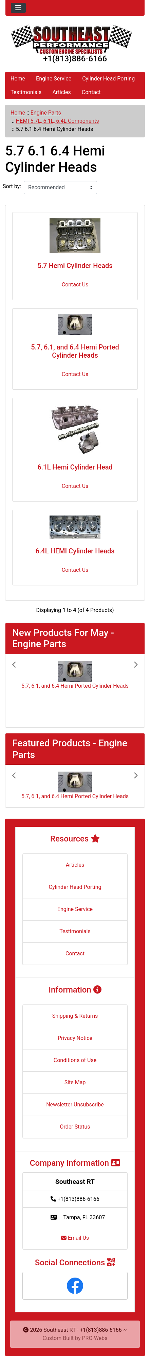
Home (18, 78)
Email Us (75, 1238)
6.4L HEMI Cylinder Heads (74, 551)
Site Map (75, 1082)
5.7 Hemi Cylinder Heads (74, 266)
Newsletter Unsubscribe (75, 1104)
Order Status (75, 1126)
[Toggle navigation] (18, 8)
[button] (21, 690)
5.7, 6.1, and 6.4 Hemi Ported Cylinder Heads (75, 351)
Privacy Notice (75, 1038)
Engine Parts (46, 112)
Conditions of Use (75, 1060)
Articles (61, 92)
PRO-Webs (94, 1338)
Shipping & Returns (75, 1016)
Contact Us (75, 284)
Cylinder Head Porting (108, 78)
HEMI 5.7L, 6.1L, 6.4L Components (57, 121)
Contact (91, 92)
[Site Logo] (75, 39)
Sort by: (12, 186)
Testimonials (26, 92)
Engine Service (53, 78)
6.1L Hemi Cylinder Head (75, 467)
